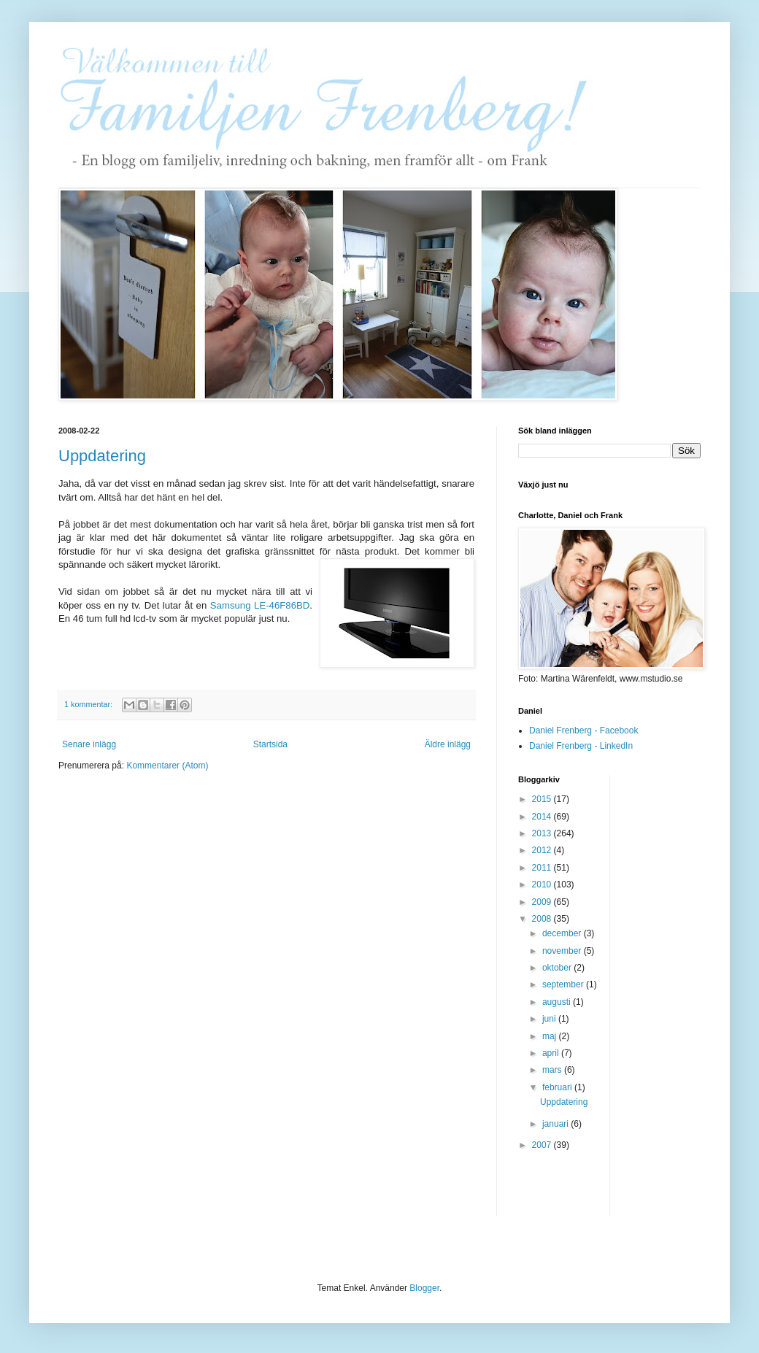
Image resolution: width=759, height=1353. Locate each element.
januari (556, 1124)
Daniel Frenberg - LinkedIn (581, 746)
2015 (543, 799)
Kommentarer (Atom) (167, 765)
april (551, 1053)
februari (558, 1087)
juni (550, 1019)
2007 (543, 1145)
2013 (543, 833)
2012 (543, 850)
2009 (543, 902)
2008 (543, 919)
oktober (558, 968)
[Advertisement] (679, 994)
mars (553, 1070)
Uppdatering (102, 456)
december (563, 933)
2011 (543, 868)
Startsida (270, 744)
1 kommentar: (89, 704)
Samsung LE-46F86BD (260, 605)
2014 (543, 817)
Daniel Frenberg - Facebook (583, 730)
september (564, 984)
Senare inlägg (89, 744)
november (563, 951)
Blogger (424, 1288)
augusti (557, 1002)
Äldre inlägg (448, 744)
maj (550, 1036)
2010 (543, 884)
